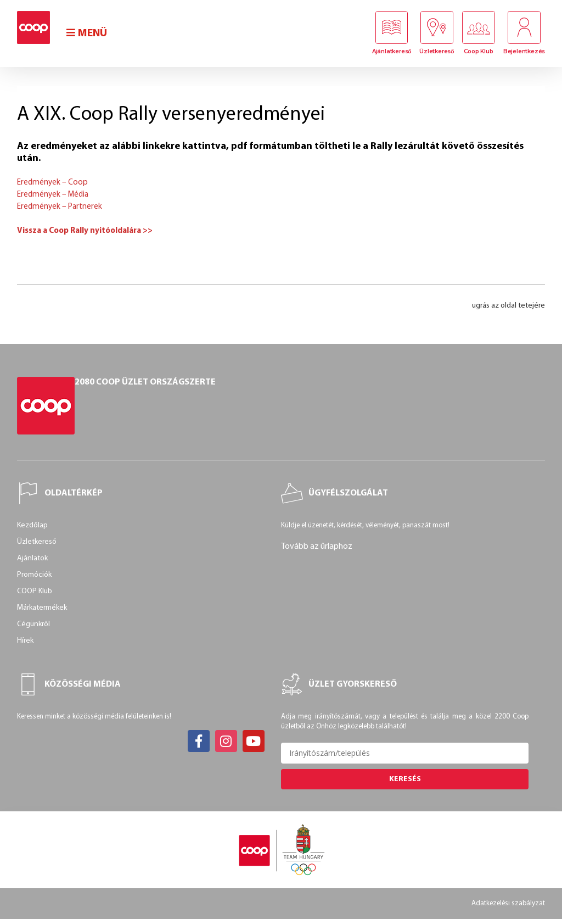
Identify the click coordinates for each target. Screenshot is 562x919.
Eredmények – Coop (52, 183)
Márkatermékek (42, 608)
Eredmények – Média (52, 195)
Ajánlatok (32, 558)
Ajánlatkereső (391, 51)
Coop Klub (478, 51)
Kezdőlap (32, 525)
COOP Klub (34, 591)
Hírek (25, 641)
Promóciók (34, 575)
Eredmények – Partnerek (59, 207)
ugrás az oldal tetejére (508, 306)
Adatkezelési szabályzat (508, 903)
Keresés (405, 779)
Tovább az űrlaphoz (316, 546)
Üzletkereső (436, 51)
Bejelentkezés (524, 51)
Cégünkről (33, 624)
